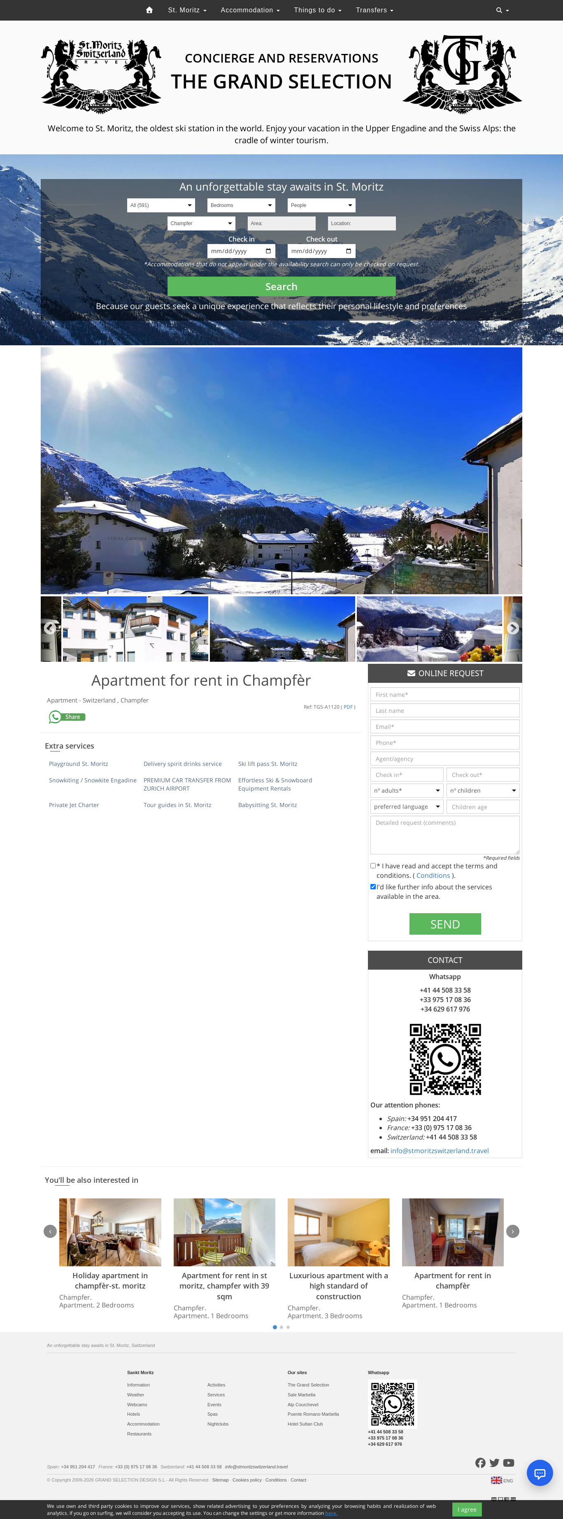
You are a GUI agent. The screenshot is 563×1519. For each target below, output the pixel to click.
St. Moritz (187, 10)
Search (281, 286)
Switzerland (100, 700)
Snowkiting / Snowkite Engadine (93, 780)
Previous (50, 629)
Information (138, 1384)
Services (216, 1394)
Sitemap (221, 1479)
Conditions (434, 875)
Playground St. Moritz (78, 764)
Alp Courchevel (303, 1404)
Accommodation (250, 10)
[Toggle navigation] (502, 10)
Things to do (318, 10)
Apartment (63, 700)
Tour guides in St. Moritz (178, 805)
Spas (212, 1414)
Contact (299, 1479)
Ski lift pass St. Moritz (268, 764)
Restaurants (139, 1433)
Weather (135, 1394)
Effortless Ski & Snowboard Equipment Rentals (275, 784)
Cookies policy (248, 1479)
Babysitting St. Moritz (267, 805)
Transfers (374, 10)
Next (513, 629)
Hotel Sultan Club (305, 1423)
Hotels (133, 1414)
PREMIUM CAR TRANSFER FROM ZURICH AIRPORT (187, 784)
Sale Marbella (301, 1394)
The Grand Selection (308, 1384)
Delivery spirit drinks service (183, 764)
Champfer (135, 700)
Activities (216, 1384)
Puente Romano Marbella (313, 1414)
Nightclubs (217, 1423)
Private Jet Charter (74, 805)
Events (214, 1404)
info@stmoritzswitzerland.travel (440, 1150)
